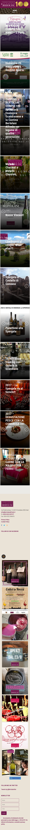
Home (13, 12)
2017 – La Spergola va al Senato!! (14, 388)
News (8, 21)
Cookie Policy (5, 522)
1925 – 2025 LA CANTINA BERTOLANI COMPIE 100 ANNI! (15, 102)
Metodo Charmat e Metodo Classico (12, 169)
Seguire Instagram (15, 778)
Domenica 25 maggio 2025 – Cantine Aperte (15, 67)
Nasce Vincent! (15, 215)
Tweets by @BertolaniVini (8, 789)
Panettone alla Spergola (14, 329)
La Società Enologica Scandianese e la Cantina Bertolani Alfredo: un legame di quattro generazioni (14, 123)
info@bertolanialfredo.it (8, 512)
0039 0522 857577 (8, 514)
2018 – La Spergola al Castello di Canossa (12, 279)
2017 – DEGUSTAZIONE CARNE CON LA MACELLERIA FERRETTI (15, 462)
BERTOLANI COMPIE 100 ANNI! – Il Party (15, 29)
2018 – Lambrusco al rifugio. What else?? (14, 243)
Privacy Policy (5, 519)
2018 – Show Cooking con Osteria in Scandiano (13, 364)
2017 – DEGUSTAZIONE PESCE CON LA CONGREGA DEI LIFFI (15, 420)
